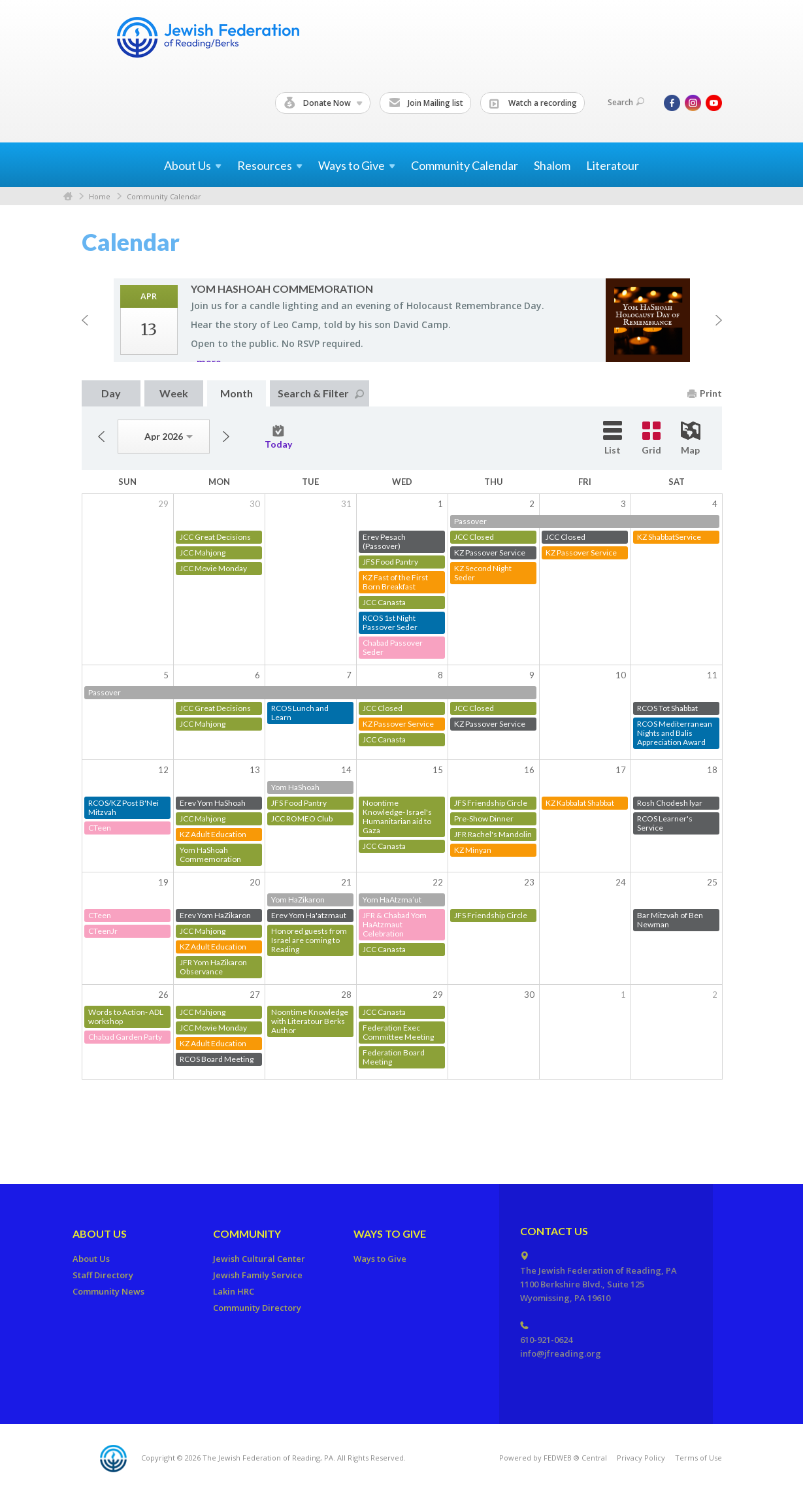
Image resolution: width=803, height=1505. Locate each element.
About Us (100, 1233)
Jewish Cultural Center (259, 1259)
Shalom (552, 165)
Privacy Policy (641, 1458)
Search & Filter (321, 393)
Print (704, 393)
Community (247, 1233)
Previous (85, 320)
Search (626, 102)
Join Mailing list (426, 103)
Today (278, 437)
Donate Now (323, 103)
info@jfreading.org (560, 1353)
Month (236, 393)
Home (68, 196)
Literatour (612, 165)
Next (718, 320)
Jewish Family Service (258, 1275)
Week (173, 393)
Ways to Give (389, 1233)
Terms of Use (698, 1458)
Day (111, 393)
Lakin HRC (233, 1291)
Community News (108, 1291)
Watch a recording (533, 103)
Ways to (356, 165)
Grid (651, 438)
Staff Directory (103, 1275)
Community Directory (257, 1308)
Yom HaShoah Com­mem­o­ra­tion (282, 288)
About (192, 165)
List (612, 438)
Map (690, 438)
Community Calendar (464, 165)
